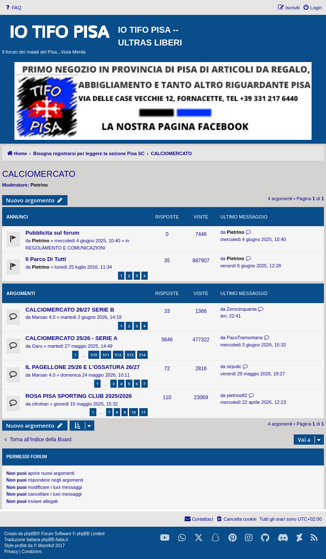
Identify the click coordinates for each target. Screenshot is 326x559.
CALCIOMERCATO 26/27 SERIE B (69, 309)
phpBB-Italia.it (54, 539)
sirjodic (234, 366)
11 (143, 412)
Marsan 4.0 (43, 317)
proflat (21, 545)
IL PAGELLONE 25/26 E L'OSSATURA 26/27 (82, 367)
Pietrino (39, 184)
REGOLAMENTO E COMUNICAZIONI (65, 247)
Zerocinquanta (241, 309)
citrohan (40, 403)
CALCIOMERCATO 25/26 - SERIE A (71, 338)
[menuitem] (12, 8)
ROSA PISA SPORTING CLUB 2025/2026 (78, 396)
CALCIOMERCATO (39, 174)
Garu (37, 346)
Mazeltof (46, 545)
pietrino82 (237, 395)
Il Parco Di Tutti (45, 259)
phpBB (30, 533)
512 (118, 355)
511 (106, 355)
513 (130, 355)
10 (133, 412)
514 (142, 355)
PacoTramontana (244, 337)
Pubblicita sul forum (52, 233)
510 (93, 355)
